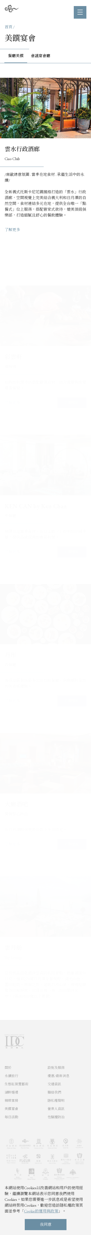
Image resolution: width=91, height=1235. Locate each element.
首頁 (8, 27)
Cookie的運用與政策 (41, 1211)
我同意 (45, 1224)
